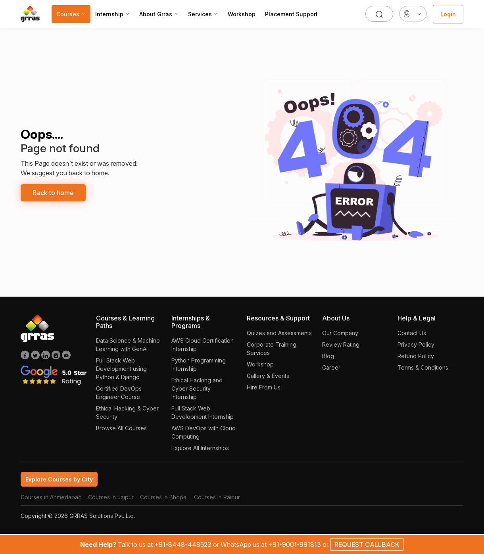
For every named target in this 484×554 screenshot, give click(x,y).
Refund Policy (416, 360)
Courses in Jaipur (111, 501)
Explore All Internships (200, 452)
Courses (71, 14)
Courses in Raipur (217, 501)
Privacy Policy (416, 349)
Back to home (53, 193)
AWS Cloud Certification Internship (202, 349)
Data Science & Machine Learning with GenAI (128, 349)
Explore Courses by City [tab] (59, 484)
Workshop (241, 14)
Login (448, 14)
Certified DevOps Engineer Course (119, 397)
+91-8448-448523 (183, 544)
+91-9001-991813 (295, 544)
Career (331, 372)
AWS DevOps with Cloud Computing (203, 437)
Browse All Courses (121, 432)
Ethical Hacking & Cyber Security (127, 417)
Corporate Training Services (271, 353)
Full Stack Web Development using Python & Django (121, 373)
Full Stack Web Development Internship (202, 417)
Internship (112, 14)
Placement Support (291, 14)
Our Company (340, 337)
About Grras (159, 14)
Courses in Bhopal (164, 501)
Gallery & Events (268, 380)
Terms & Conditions (423, 372)
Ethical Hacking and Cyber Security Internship (197, 393)
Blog (328, 360)
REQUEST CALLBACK (366, 544)
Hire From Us (263, 392)
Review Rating (340, 349)
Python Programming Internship (198, 369)
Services (203, 14)
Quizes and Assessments (279, 337)
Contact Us (412, 337)
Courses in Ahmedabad (51, 501)
